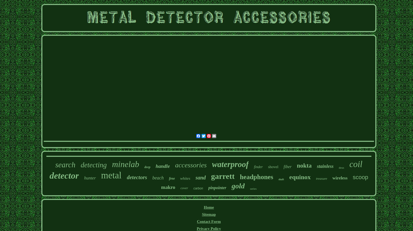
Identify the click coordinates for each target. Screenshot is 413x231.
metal (111, 175)
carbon (198, 188)
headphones (256, 176)
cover (184, 188)
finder (258, 167)
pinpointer (217, 187)
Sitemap (209, 214)
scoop (360, 177)
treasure (321, 178)
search (65, 164)
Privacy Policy (209, 229)
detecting (94, 165)
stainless (325, 166)
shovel (273, 167)
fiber (288, 166)
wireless (339, 177)
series (253, 188)
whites (185, 178)
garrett (222, 176)
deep (147, 167)
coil (355, 164)
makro (168, 187)
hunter (90, 177)
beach (158, 177)
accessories (191, 165)
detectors (137, 177)
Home (209, 207)
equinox (300, 177)
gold (238, 186)
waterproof (230, 164)
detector (64, 175)
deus (341, 167)
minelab (125, 164)
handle (163, 166)
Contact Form (209, 221)
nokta (304, 165)
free (172, 178)
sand (200, 177)
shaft (281, 179)
